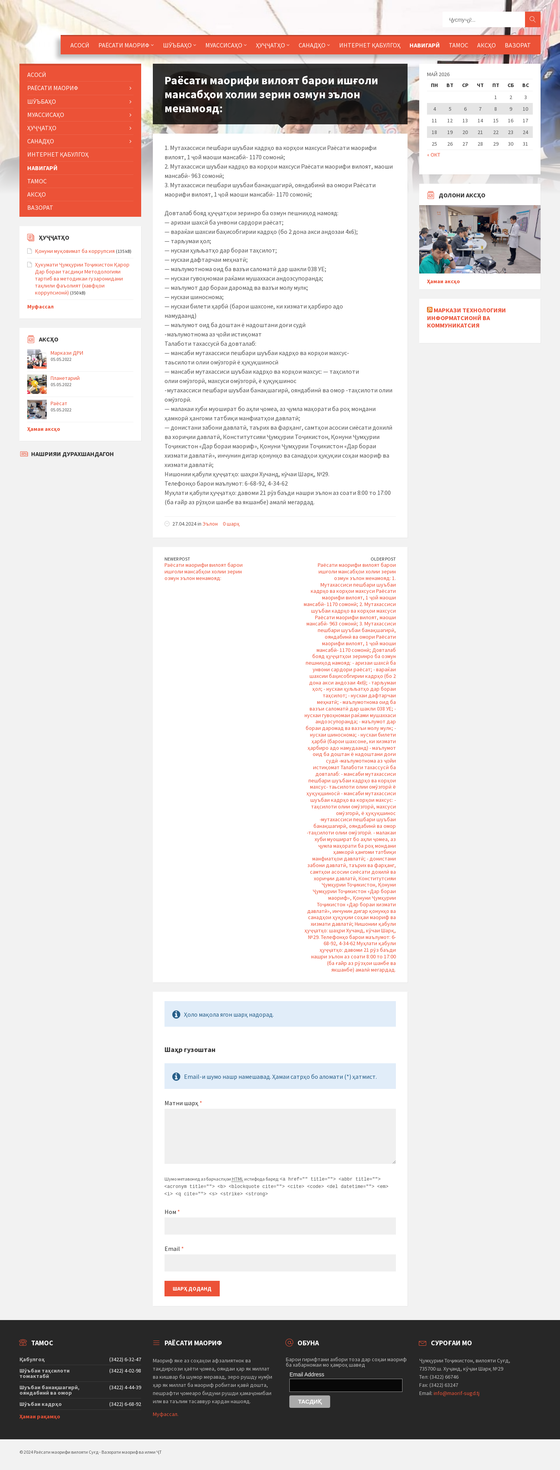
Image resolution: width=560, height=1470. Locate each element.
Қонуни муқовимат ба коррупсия (75, 250)
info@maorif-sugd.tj (457, 1391)
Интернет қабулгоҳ (370, 45)
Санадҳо (312, 45)
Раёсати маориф (123, 45)
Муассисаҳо (223, 45)
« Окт (433, 154)
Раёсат (59, 403)
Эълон (210, 523)
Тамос (458, 45)
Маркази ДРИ (67, 352)
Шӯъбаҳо (177, 45)
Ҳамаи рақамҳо (39, 1415)
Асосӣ (79, 45)
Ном (172, 1210)
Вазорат (518, 45)
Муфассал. (165, 1412)
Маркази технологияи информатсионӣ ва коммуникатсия (466, 317)
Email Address (306, 1373)
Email (174, 1247)
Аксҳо (486, 45)
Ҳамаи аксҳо (43, 428)
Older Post (383, 559)
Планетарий (65, 377)
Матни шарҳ (183, 1103)
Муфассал (40, 306)
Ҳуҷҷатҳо (270, 45)
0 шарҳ (231, 523)
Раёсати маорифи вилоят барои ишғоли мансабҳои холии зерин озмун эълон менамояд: (203, 571)
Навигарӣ (425, 45)
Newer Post (177, 559)
